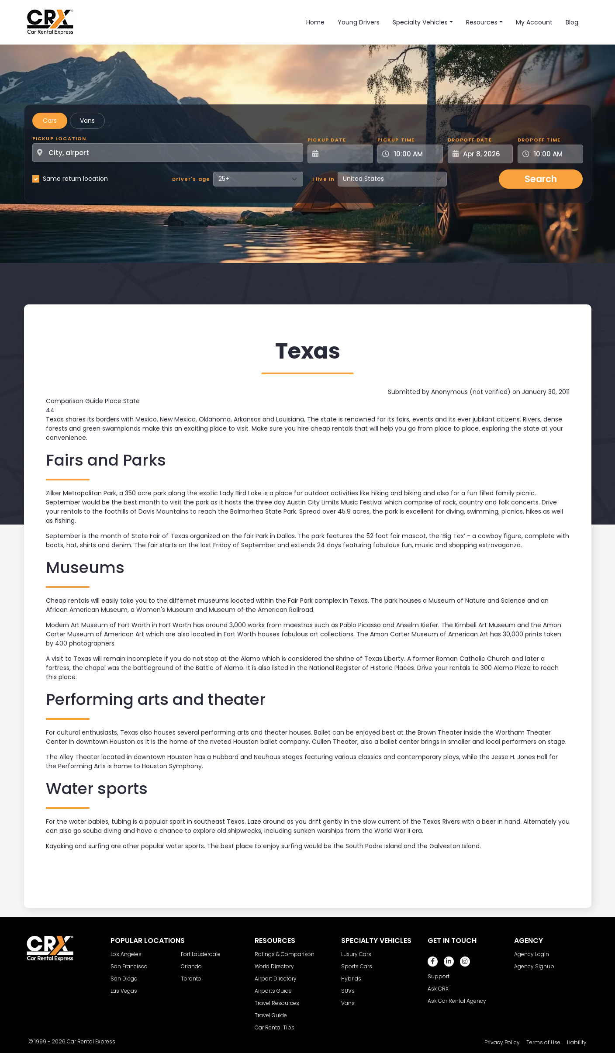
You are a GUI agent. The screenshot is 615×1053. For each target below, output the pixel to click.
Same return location (75, 178)
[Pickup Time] (415, 154)
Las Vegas (124, 990)
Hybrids (351, 978)
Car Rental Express (91, 1041)
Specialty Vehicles (420, 22)
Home (315, 22)
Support (438, 976)
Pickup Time (396, 139)
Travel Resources (277, 1003)
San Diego (124, 978)
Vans (87, 120)
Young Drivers (359, 22)
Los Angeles (126, 954)
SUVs (348, 990)
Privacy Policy (502, 1042)
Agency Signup (534, 966)
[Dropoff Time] (555, 154)
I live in (323, 179)
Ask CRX (438, 988)
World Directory (274, 966)
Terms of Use (543, 1042)
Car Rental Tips (274, 1027)
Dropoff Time (539, 139)
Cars (50, 120)
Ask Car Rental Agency (457, 1001)
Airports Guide (273, 990)
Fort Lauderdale (201, 954)
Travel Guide (271, 1015)
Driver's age (191, 179)
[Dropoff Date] (485, 154)
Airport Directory (276, 978)
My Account (534, 22)
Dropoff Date (470, 139)
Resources (482, 22)
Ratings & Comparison (284, 954)
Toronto (191, 978)
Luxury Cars (356, 954)
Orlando (191, 966)
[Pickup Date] (345, 154)
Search (541, 179)
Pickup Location (59, 138)
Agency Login (531, 954)
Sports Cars (356, 966)
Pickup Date (327, 139)
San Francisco (129, 966)
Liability (577, 1042)
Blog (572, 22)
